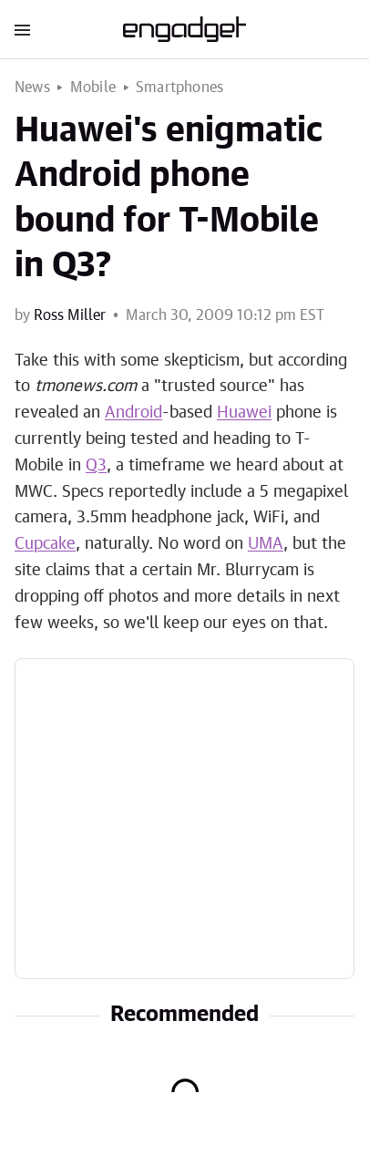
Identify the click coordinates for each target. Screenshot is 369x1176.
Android (133, 413)
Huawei (244, 413)
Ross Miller (70, 315)
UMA (265, 544)
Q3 (96, 466)
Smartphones (179, 87)
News (32, 87)
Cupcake (45, 544)
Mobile (93, 87)
